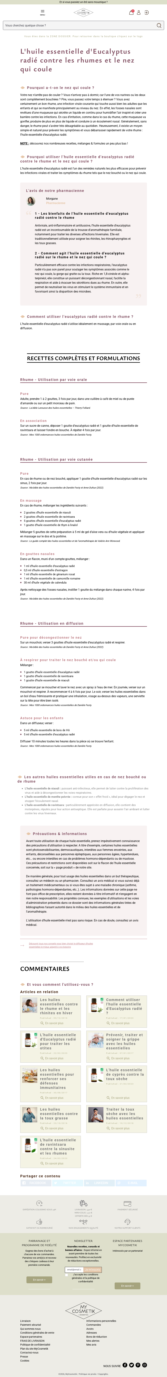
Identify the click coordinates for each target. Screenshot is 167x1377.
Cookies (24, 1360)
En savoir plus (51, 1023)
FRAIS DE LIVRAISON (32, 1340)
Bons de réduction (96, 1336)
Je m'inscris (92, 1269)
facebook (125, 1365)
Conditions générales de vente (37, 1332)
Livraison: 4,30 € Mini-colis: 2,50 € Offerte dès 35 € (83, 1208)
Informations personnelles (101, 1321)
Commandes (93, 1324)
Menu (42, 12)
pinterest (138, 1365)
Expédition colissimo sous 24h (39, 1205)
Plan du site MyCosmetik (34, 1348)
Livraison (25, 1321)
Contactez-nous (29, 1352)
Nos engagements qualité (83, 1223)
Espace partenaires (31, 1336)
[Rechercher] (78, 25)
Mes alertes (92, 1340)
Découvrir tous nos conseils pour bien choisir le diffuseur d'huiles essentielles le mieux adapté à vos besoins (61, 945)
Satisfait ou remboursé (39, 1223)
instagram (144, 1365)
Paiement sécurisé (127, 1205)
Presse (24, 1356)
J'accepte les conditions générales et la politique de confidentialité (86, 1278)
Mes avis (91, 1344)
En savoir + (39, 1279)
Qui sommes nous (30, 1328)
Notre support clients (127, 1223)
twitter (131, 1365)
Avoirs (90, 1328)
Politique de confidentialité (35, 1344)
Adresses (91, 1332)
